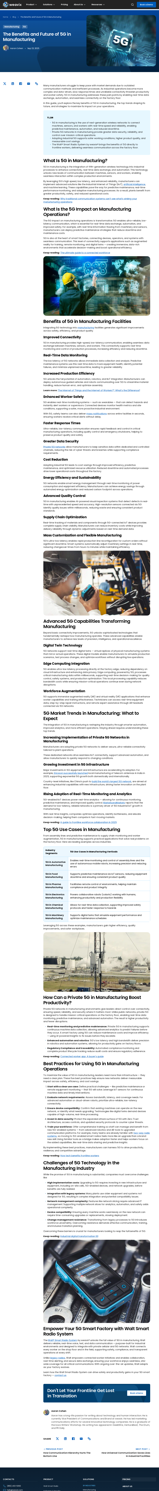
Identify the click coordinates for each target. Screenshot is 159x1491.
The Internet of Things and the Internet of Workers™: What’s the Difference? (99, 390)
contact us (60, 1375)
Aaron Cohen (13, 48)
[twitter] (4, 83)
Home (5, 17)
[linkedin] (12, 83)
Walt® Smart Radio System (62, 1340)
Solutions (47, 4)
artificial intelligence (134, 184)
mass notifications (96, 413)
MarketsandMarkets (114, 802)
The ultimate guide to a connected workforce (85, 252)
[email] (28, 83)
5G (24, 26)
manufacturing (86, 327)
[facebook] (20, 83)
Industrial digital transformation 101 (79, 1236)
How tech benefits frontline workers (79, 1155)
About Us (78, 4)
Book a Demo (146, 4)
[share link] (36, 83)
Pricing (64, 4)
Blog (14, 17)
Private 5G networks (54, 446)
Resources (97, 4)
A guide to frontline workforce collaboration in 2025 (88, 822)
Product (30, 4)
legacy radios (57, 1357)
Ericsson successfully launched (71, 773)
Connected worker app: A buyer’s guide (82, 1056)
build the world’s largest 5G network (111, 781)
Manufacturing (11, 26)
